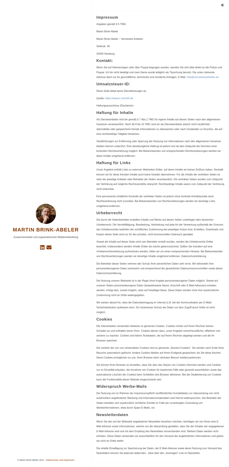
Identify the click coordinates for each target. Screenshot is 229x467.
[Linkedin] (42, 248)
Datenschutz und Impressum (60, 460)
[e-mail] (49, 248)
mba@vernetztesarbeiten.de (203, 77)
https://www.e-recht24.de (119, 98)
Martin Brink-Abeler (46, 230)
